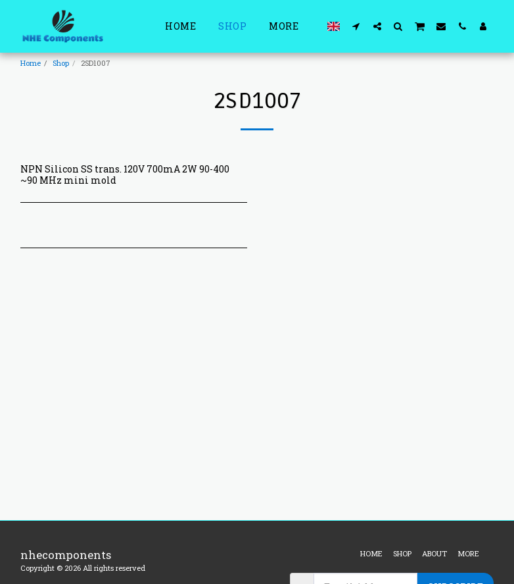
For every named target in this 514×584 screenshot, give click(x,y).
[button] (356, 26)
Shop (61, 63)
